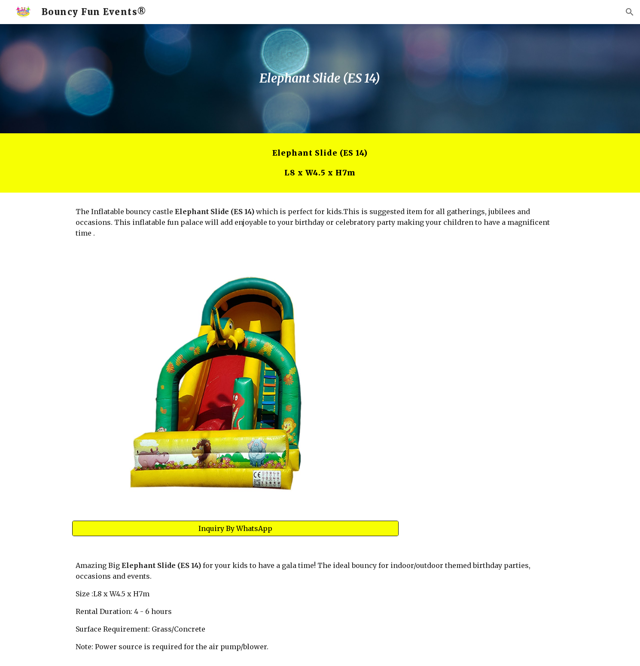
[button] (629, 12)
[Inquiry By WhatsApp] (235, 528)
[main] (320, 79)
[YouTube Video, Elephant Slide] (489, 322)
